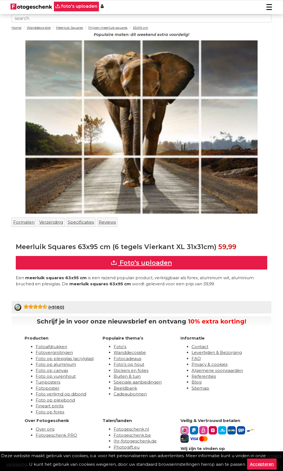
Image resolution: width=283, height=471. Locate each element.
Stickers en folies (131, 370)
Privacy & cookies (209, 364)
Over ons (45, 429)
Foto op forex (50, 412)
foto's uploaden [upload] (76, 6)
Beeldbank (125, 388)
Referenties (204, 376)
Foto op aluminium (56, 364)
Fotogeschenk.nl (131, 429)
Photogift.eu (127, 447)
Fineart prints (50, 405)
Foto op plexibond (55, 400)
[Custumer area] (102, 6)
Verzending (51, 222)
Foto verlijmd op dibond (61, 394)
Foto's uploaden (141, 262)
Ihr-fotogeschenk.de (135, 441)
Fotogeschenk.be (132, 435)
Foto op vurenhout (56, 376)
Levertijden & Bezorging (217, 352)
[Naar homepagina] (31, 6)
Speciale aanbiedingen (138, 382)
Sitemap (200, 388)
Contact (200, 346)
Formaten (24, 222)
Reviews (107, 222)
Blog (196, 382)
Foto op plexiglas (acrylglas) (65, 358)
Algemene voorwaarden (217, 370)
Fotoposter (47, 388)
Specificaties (81, 222)
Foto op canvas (52, 370)
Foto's (120, 346)
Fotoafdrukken (51, 346)
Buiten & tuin (127, 376)
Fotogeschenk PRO (56, 435)
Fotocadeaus (127, 358)
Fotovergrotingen (54, 352)
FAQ (196, 358)
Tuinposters (48, 382)
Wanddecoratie (130, 352)
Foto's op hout (129, 364)
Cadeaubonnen (130, 394)
